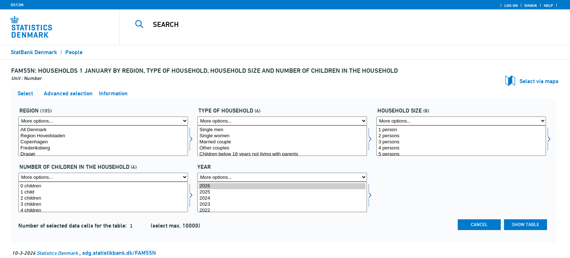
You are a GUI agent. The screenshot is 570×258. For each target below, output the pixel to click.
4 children (103, 210)
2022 (282, 210)
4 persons (461, 148)
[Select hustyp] (282, 140)
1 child (103, 192)
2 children (103, 198)
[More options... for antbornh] (103, 177)
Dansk (530, 5)
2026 (282, 186)
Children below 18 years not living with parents (282, 154)
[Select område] (103, 140)
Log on (511, 5)
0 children (103, 186)
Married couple (282, 142)
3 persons (461, 142)
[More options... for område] (103, 120)
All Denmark (103, 130)
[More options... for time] (282, 177)
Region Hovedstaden (103, 136)
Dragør (103, 154)
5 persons (461, 154)
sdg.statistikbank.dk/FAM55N (119, 252)
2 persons (461, 136)
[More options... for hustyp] (282, 120)
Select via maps (539, 81)
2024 (282, 198)
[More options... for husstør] (461, 120)
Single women (282, 136)
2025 (282, 192)
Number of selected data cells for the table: (73, 225)
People (74, 52)
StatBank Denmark (34, 52)
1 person (461, 130)
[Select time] (282, 197)
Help (548, 5)
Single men (282, 130)
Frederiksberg (103, 148)
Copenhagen (103, 142)
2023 (282, 204)
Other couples (282, 148)
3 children (103, 204)
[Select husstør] (461, 140)
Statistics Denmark (57, 253)
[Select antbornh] (103, 197)
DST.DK (17, 4)
